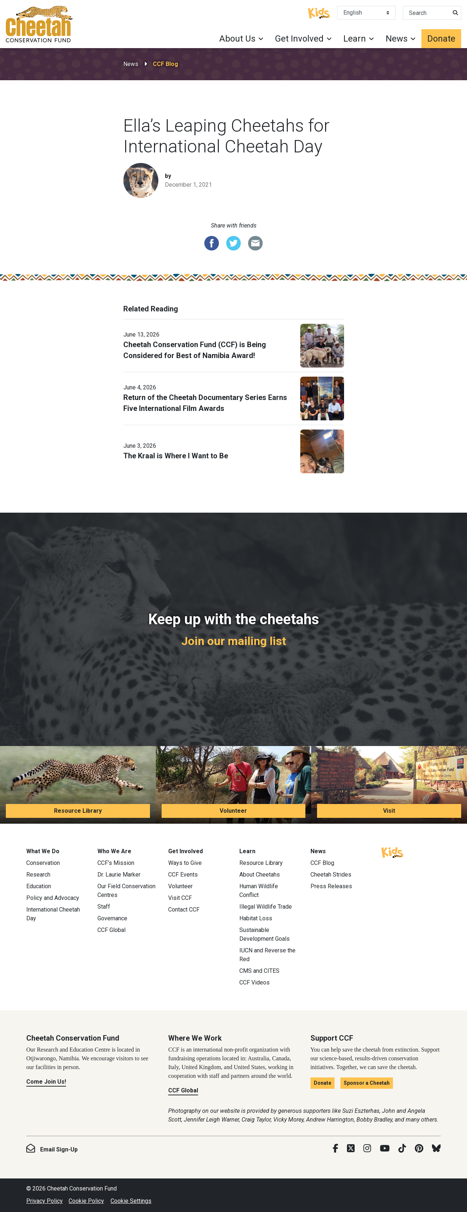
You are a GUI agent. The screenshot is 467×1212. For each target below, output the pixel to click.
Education (38, 886)
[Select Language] (366, 13)
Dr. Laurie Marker (118, 874)
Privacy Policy (44, 1200)
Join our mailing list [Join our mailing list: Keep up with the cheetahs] (233, 641)
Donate (441, 39)
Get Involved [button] (299, 39)
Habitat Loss (255, 918)
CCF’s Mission (115, 862)
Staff (103, 906)
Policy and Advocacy (52, 897)
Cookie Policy (86, 1200)
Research (38, 874)
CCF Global (111, 930)
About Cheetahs (259, 874)
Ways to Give (185, 862)
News (130, 64)
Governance (112, 918)
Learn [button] (354, 39)
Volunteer (233, 810)
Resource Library (78, 810)
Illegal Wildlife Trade (265, 906)
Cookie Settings (131, 1200)
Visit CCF (180, 897)
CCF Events (183, 874)
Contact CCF (184, 909)
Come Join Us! (46, 1081)
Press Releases (331, 886)
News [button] (397, 39)
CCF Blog (165, 64)
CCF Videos (254, 982)
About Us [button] (237, 39)
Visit (389, 810)
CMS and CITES (259, 970)
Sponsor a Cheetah (367, 1083)
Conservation (43, 862)
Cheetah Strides (330, 874)
